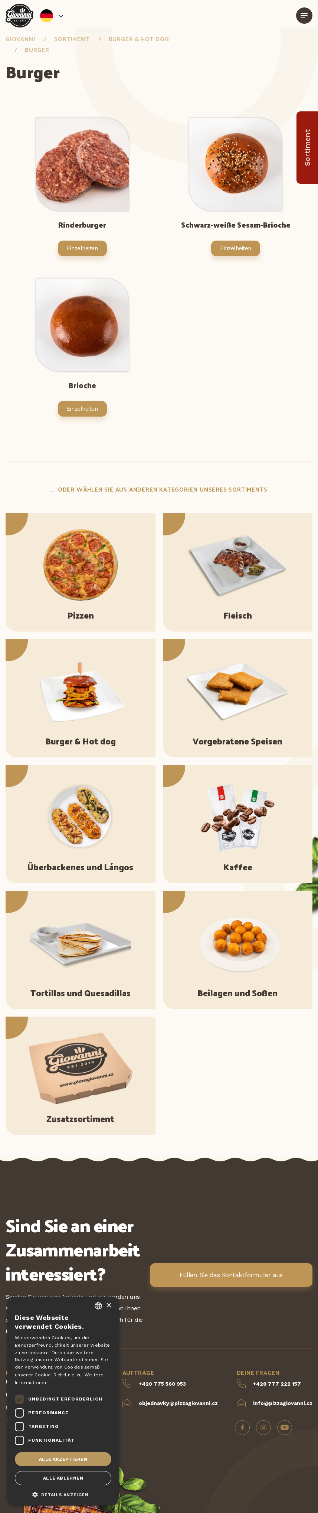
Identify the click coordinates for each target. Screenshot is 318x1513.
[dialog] (63, 1401)
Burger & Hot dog (139, 38)
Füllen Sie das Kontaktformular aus (231, 1275)
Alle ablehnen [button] (63, 1478)
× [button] (108, 1305)
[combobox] (98, 1306)
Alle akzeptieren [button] (63, 1459)
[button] (63, 1494)
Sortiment (71, 38)
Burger (37, 49)
